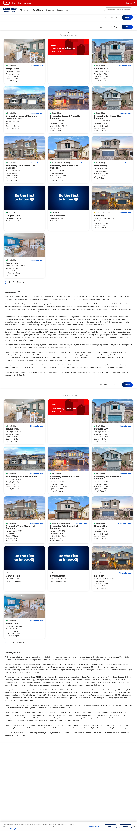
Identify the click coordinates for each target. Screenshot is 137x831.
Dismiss (125, 826)
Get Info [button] (127, 17)
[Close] (134, 826)
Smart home (38, 10)
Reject (110, 826)
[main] (68, 422)
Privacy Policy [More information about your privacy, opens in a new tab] (14, 829)
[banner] (68, 3)
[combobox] (118, 9)
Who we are (25, 10)
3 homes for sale (36, 66)
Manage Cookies (94, 827)
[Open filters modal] (103, 17)
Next (20, 282)
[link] (68, 47)
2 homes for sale (36, 163)
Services (50, 10)
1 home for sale (125, 66)
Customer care (63, 10)
